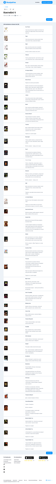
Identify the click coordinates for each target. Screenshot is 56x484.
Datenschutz (15, 480)
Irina (17, 15)
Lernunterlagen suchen (7, 459)
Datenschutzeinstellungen (33, 480)
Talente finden (16, 459)
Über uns (25, 480)
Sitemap (40, 480)
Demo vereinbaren (17, 462)
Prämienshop (6, 461)
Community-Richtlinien (7, 462)
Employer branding (17, 461)
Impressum (20, 480)
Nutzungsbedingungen (7, 480)
